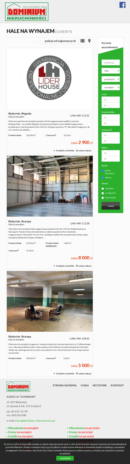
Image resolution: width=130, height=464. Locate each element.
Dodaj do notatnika (65, 150)
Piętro (104, 147)
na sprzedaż (84, 428)
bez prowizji (109, 197)
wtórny (106, 177)
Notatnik (100, 385)
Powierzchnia (108, 112)
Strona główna (65, 385)
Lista (82, 40)
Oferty (105, 183)
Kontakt (117, 385)
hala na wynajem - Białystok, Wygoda (50, 101)
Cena (104, 94)
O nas (85, 385)
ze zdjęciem (109, 193)
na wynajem (23, 428)
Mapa (89, 40)
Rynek (104, 165)
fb (122, 5)
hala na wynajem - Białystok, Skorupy (50, 212)
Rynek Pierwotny (108, 172)
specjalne (108, 188)
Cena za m (107, 129)
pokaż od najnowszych (60, 41)
